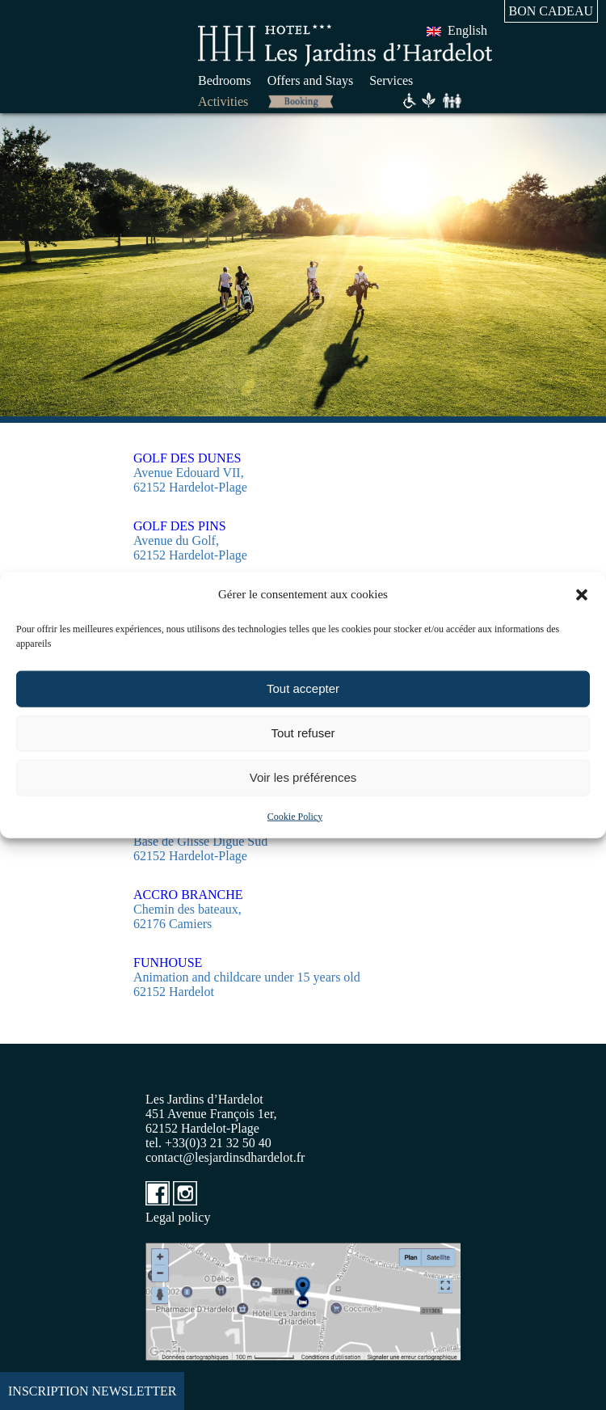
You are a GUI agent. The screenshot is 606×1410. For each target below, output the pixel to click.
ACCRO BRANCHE (188, 894)
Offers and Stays (310, 80)
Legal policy (177, 1217)
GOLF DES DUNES (187, 458)
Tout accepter (303, 688)
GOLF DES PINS (179, 526)
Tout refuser (303, 733)
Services (391, 80)
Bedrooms (224, 80)
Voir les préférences (303, 777)
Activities (223, 101)
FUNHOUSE (167, 962)
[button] (582, 594)
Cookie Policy (294, 815)
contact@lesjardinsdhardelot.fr (225, 1157)
